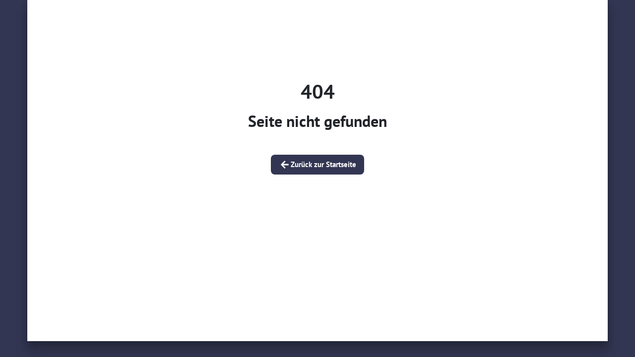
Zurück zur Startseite (317, 165)
